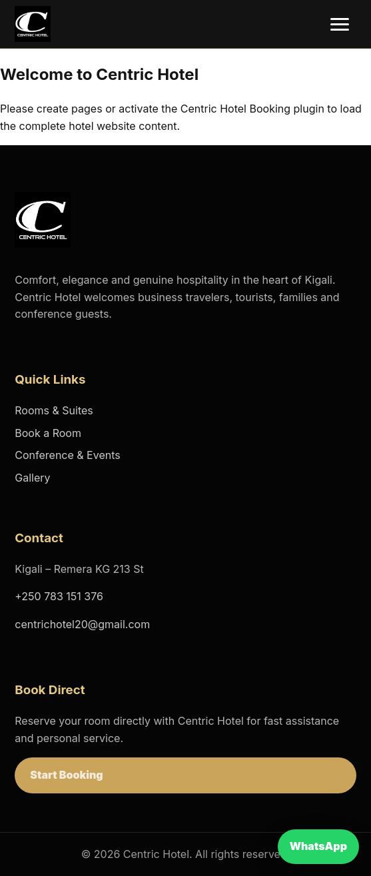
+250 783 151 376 (59, 596)
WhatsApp (318, 846)
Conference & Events (67, 455)
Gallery (32, 477)
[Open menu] (339, 24)
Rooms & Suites (54, 410)
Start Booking (66, 774)
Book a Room (48, 433)
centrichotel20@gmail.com (82, 624)
